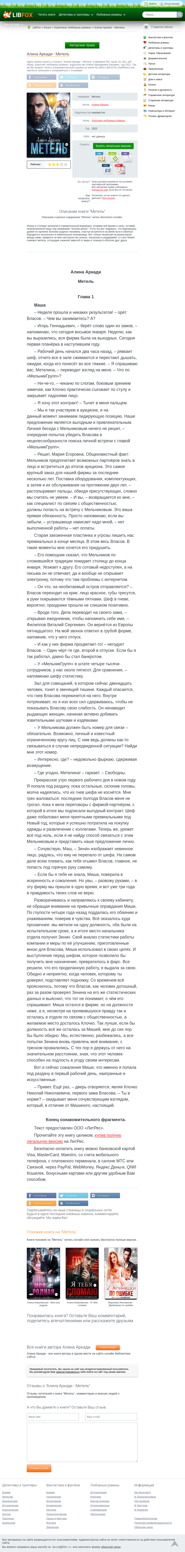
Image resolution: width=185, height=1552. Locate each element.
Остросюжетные (99, 1505)
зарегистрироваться (67, 1372)
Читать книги (46, 14)
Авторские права (82, 45)
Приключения (155, 69)
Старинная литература (160, 100)
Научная (51, 1509)
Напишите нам (100, 190)
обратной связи (111, 1546)
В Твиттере (72, 77)
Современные (98, 1509)
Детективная (53, 1501)
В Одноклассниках (43, 85)
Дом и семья (155, 79)
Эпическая (52, 1527)
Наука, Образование (159, 53)
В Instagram (104, 77)
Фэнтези (51, 1522)
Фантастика (12, 24)
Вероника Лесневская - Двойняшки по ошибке (121, 1304)
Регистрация (172, 3)
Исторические (10, 1505)
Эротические (97, 1514)
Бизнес (152, 84)
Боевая (50, 1492)
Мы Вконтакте (73, 85)
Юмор (151, 105)
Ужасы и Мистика (56, 1518)
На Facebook (40, 77)
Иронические (10, 1501)
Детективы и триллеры (74, 14)
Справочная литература (161, 95)
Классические (10, 1509)
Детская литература (159, 74)
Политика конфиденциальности (153, 1522)
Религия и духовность (160, 89)
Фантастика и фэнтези (160, 37)
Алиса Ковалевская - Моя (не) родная (43, 1304)
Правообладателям (145, 1518)
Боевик (6, 1492)
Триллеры (8, 1518)
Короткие (95, 1496)
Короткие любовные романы (108, 120)
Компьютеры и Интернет (161, 110)
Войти (152, 3)
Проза (151, 63)
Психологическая (56, 1514)
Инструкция (108, 198)
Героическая (53, 1496)
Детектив (7, 1496)
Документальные (157, 58)
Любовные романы (109, 14)
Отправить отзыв (39, 1468)
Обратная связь (143, 1527)
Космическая (53, 1505)
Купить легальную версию (113, 146)
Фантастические (99, 1501)
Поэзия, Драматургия (159, 116)
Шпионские (8, 1522)
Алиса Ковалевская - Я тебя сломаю (82, 1304)
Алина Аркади (100, 105)
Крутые (6, 1514)
